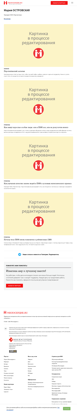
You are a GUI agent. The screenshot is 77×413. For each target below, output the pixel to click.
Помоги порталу (59, 3)
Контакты (6, 380)
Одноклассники (32, 366)
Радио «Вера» (7, 387)
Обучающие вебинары (57, 359)
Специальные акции (57, 377)
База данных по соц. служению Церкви (61, 402)
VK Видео (30, 373)
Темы (5, 371)
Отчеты (30, 389)
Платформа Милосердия (58, 366)
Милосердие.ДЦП (56, 390)
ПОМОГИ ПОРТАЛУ (14, 286)
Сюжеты (6, 368)
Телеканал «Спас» (8, 389)
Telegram (30, 359)
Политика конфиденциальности (36, 386)
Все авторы (7, 19)
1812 (53, 379)
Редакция (6, 361)
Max (29, 375)
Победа (53, 381)
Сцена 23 (6, 391)
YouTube (30, 368)
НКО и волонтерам (8, 375)
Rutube (29, 371)
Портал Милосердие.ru (9, 359)
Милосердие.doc (56, 388)
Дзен (29, 361)
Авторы (6, 364)
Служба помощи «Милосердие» (59, 404)
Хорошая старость (56, 383)
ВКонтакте (30, 364)
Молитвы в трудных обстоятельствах (61, 386)
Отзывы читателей (8, 373)
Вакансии (6, 366)
